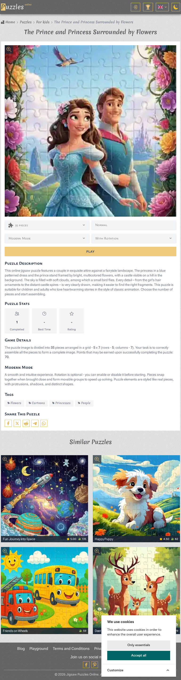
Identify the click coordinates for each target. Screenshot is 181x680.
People (84, 403)
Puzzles (26, 22)
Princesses (61, 403)
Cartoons (37, 403)
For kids (42, 22)
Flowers (14, 403)
